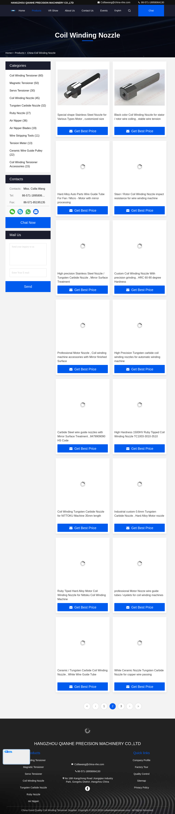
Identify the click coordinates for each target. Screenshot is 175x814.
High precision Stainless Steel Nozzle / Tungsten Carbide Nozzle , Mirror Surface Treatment (82, 277)
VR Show (53, 10)
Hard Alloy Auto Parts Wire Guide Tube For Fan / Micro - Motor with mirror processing (81, 198)
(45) (25, 98)
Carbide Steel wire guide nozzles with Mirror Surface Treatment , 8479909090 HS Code (81, 436)
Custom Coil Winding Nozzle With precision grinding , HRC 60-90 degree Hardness (137, 277)
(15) (23, 164)
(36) (18, 120)
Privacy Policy (141, 787)
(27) (20, 113)
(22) (26, 152)
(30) (22, 90)
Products (36, 10)
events (104, 10)
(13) (21, 143)
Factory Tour (141, 767)
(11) (24, 135)
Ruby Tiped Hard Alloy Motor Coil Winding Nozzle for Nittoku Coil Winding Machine (81, 595)
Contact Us (87, 10)
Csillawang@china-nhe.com (114, 2)
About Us (70, 10)
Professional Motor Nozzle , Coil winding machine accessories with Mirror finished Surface (82, 357)
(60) (26, 75)
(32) (28, 105)
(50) (24, 83)
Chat (151, 10)
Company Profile (141, 760)
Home (22, 10)
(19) (23, 128)
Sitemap (141, 780)
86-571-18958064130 (151, 2)
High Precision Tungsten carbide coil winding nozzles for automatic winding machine (137, 357)
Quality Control (142, 774)
